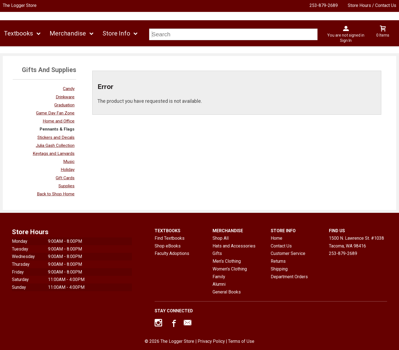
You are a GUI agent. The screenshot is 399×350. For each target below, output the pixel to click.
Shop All (221, 238)
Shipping (279, 269)
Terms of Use (241, 341)
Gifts (217, 253)
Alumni (219, 284)
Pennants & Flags (57, 129)
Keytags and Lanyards (54, 153)
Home (276, 238)
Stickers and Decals (56, 137)
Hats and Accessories (234, 246)
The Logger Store (20, 5)
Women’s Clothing (230, 269)
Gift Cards (65, 177)
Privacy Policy (211, 341)
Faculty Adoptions (172, 253)
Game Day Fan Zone (55, 113)
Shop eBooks (168, 246)
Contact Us (281, 246)
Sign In (346, 40)
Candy (69, 88)
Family (219, 276)
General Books (227, 292)
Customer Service (288, 253)
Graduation (64, 105)
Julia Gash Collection (55, 145)
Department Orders (289, 276)
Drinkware (65, 96)
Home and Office (59, 121)
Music (69, 161)
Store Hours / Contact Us (372, 5)
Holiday (68, 169)
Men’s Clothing (227, 261)
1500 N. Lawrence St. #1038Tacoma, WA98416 (356, 242)
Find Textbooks (170, 238)
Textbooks (18, 33)
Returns (278, 261)
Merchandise (68, 33)
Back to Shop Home (56, 193)
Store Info (116, 33)
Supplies (66, 185)
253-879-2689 (324, 5)
